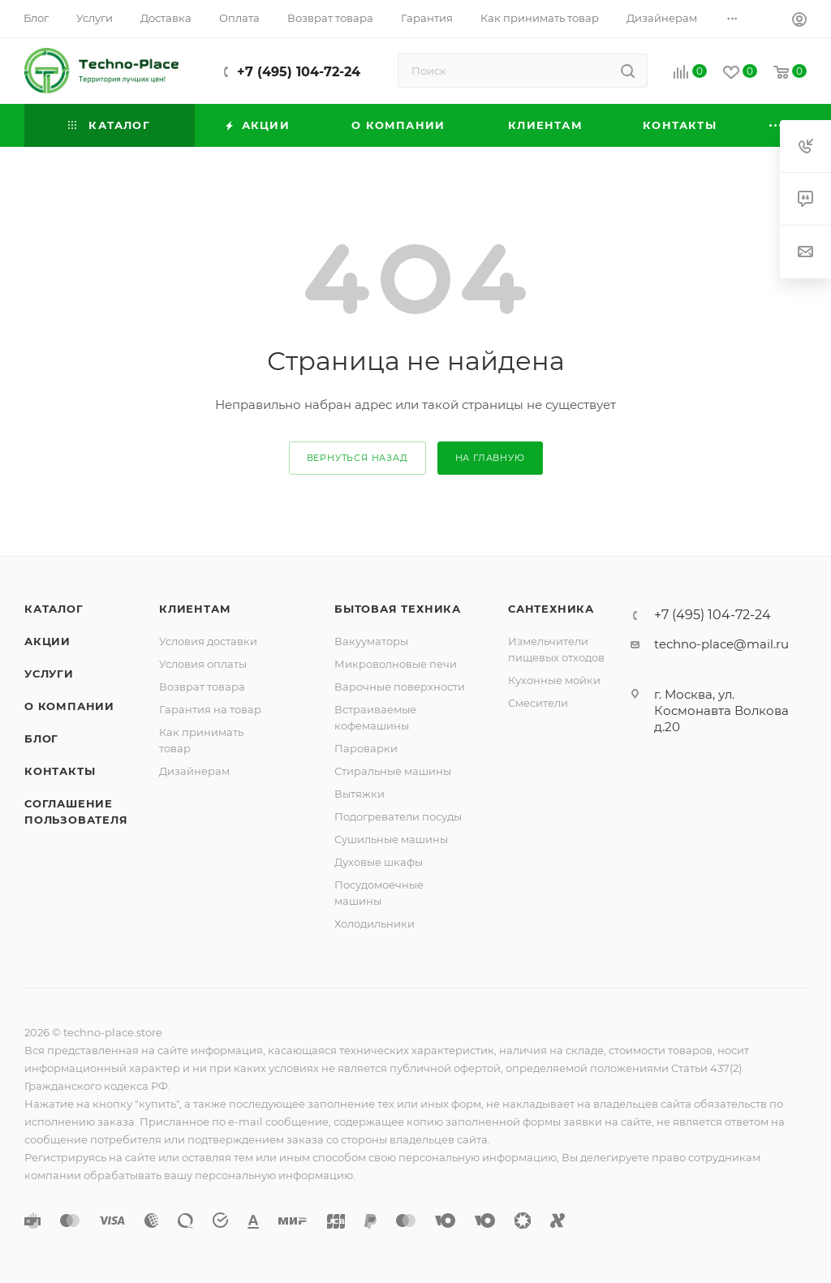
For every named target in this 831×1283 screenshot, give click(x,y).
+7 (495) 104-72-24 (298, 72)
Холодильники (374, 923)
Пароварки (366, 748)
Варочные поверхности (399, 686)
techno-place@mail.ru (721, 644)
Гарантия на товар (210, 709)
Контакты (59, 770)
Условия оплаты (203, 663)
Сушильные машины (391, 839)
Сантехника (551, 608)
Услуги (49, 673)
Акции (47, 641)
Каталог (54, 608)
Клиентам (194, 608)
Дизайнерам (194, 770)
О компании (69, 706)
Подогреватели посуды (398, 816)
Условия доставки (208, 641)
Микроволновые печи (395, 663)
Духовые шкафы (378, 861)
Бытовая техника (397, 608)
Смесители (538, 702)
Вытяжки (359, 793)
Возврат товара (202, 686)
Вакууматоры (371, 641)
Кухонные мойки (554, 680)
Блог (41, 738)
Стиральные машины (392, 770)
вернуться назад (357, 457)
